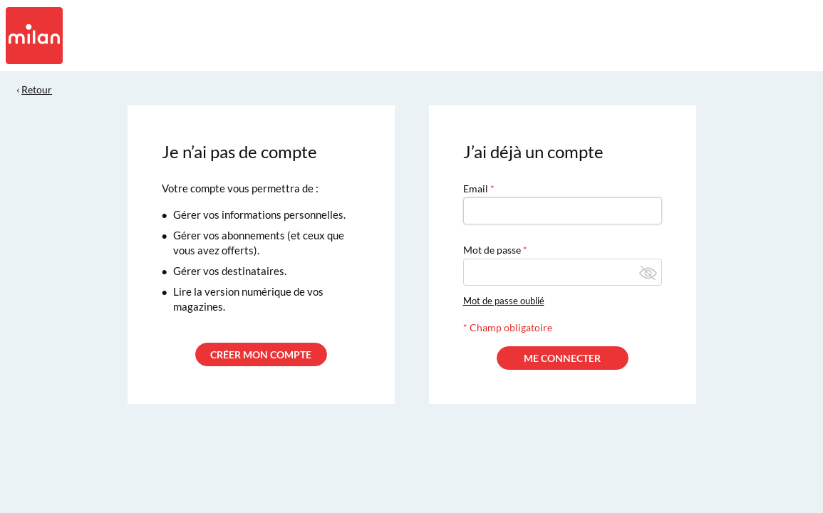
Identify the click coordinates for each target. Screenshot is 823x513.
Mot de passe (492, 250)
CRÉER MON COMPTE (260, 354)
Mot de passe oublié (503, 300)
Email (475, 188)
